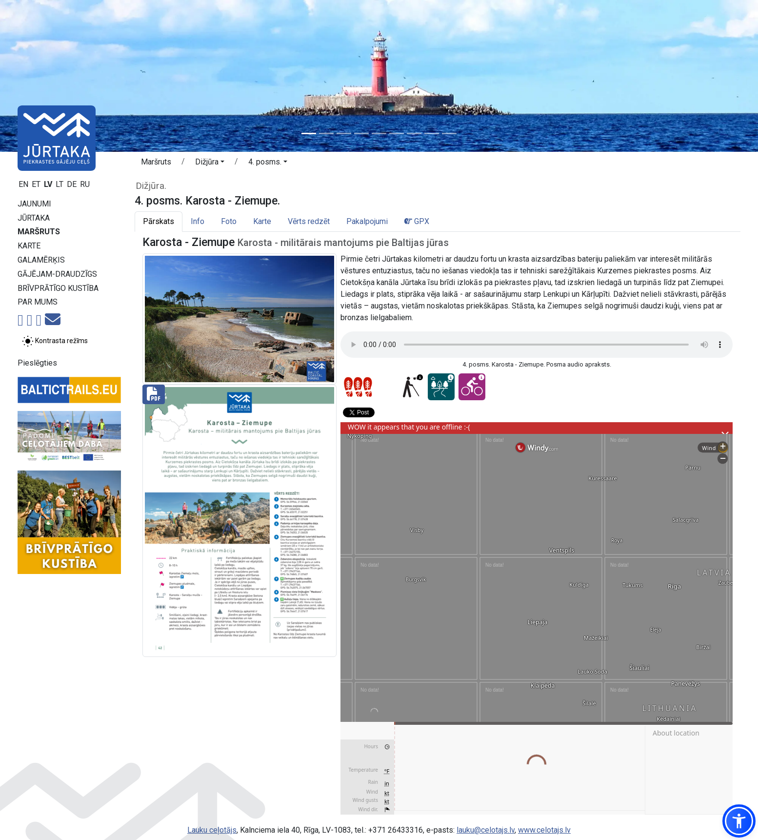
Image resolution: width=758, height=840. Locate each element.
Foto (229, 221)
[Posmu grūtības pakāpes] (358, 387)
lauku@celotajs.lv (486, 830)
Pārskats (158, 221)
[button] (210, 163)
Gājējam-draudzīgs (57, 274)
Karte (29, 245)
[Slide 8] (431, 133)
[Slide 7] (414, 133)
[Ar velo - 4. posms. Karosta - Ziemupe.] (472, 386)
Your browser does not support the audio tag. (536, 344)
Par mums (38, 302)
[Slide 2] (326, 133)
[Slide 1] (308, 133)
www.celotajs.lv (544, 830)
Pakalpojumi (367, 221)
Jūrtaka (34, 218)
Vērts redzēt (309, 221)
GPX (416, 221)
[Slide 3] (344, 133)
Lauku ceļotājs (212, 830)
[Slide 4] (361, 133)
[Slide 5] (379, 133)
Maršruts (39, 231)
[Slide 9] (449, 133)
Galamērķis (41, 260)
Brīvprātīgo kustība (58, 288)
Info (197, 221)
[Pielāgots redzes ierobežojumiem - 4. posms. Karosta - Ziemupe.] (410, 386)
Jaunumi (34, 203)
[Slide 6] (396, 133)
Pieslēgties (37, 363)
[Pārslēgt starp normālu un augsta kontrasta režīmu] (55, 341)
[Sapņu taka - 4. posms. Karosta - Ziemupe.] (441, 386)
